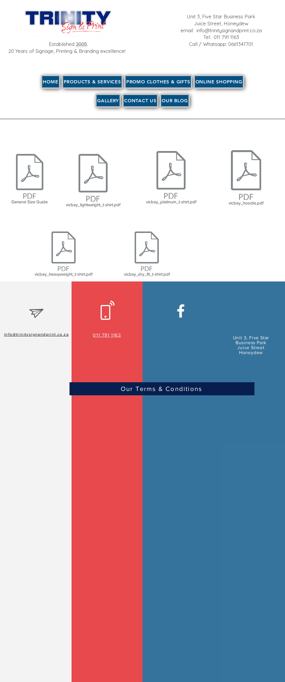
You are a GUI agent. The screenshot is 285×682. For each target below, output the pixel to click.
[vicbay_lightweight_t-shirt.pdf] (93, 181)
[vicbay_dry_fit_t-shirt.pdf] (146, 255)
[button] (92, 82)
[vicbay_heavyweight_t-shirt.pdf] (63, 255)
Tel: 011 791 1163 (221, 37)
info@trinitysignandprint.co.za (229, 30)
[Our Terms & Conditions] (162, 388)
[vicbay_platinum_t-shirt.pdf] (171, 178)
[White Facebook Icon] (181, 311)
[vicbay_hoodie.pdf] (246, 178)
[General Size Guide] (29, 180)
